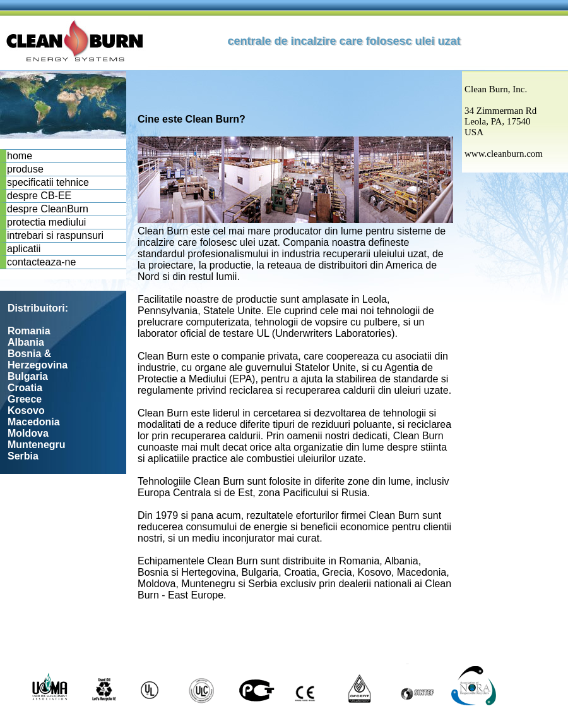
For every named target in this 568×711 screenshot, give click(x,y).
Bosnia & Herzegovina (38, 359)
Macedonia (34, 421)
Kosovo (26, 410)
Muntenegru (37, 444)
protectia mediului (46, 222)
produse (25, 169)
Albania (26, 342)
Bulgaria (28, 376)
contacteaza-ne (41, 262)
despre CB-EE (39, 195)
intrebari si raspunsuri (55, 235)
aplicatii (23, 248)
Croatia (25, 387)
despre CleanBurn (47, 209)
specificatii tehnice (48, 182)
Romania (29, 330)
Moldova (28, 433)
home (19, 155)
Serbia (23, 456)
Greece (25, 399)
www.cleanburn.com (503, 154)
